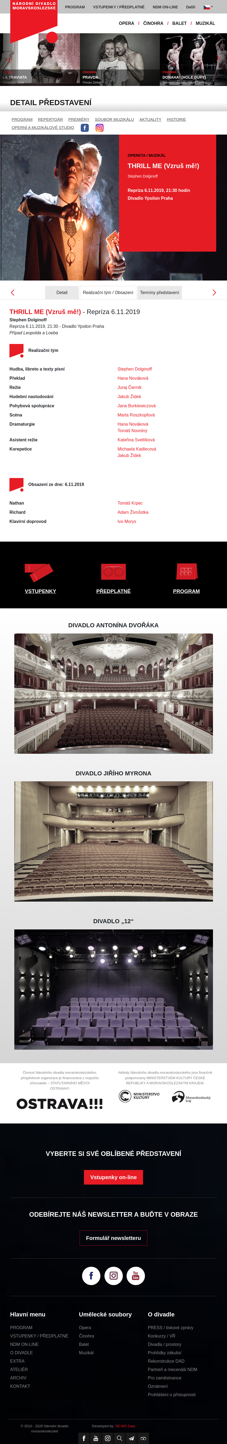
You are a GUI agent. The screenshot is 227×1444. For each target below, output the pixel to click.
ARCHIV (18, 1378)
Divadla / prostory (165, 1344)
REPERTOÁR (50, 119)
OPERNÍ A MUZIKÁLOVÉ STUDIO (43, 127)
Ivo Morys (127, 521)
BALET (179, 23)
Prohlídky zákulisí (165, 1352)
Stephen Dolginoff (135, 369)
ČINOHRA (153, 23)
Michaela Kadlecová (137, 449)
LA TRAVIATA (15, 77)
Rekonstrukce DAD (166, 1361)
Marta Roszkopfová (136, 415)
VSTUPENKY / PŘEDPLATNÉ (39, 1336)
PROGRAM (22, 119)
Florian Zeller (92, 82)
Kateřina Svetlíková (136, 440)
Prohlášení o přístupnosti (172, 1394)
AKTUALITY (150, 119)
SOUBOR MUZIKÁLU (114, 119)
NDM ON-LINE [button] (165, 7)
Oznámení (158, 1386)
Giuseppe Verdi (13, 82)
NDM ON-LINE (24, 1344)
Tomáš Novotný (132, 430)
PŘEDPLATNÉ (113, 591)
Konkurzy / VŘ (161, 1336)
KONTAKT (20, 1386)
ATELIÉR (19, 1369)
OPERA (126, 23)
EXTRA (17, 1361)
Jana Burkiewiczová (137, 405)
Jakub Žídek (129, 396)
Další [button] (190, 7)
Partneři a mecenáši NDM (172, 1369)
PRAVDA (90, 77)
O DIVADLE (21, 1352)
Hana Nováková (133, 378)
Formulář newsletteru (113, 1238)
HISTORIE (176, 119)
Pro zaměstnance (165, 1378)
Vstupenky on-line (113, 1177)
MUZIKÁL (205, 23)
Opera (85, 1327)
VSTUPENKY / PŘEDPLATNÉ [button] (119, 7)
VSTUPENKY (40, 591)
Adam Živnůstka (133, 512)
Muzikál (86, 1352)
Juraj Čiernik (130, 387)
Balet (84, 1344)
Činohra (86, 1336)
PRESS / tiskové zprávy (171, 1327)
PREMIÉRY (78, 119)
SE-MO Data (125, 1426)
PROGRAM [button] (75, 7)
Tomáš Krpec (130, 503)
